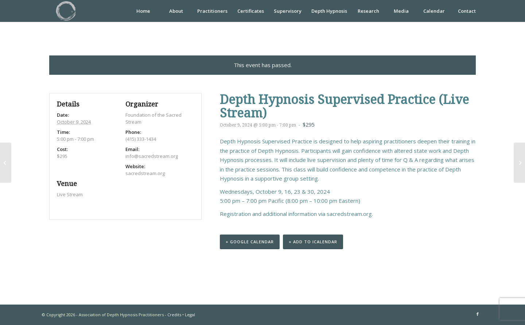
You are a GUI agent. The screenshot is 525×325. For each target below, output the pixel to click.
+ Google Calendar (250, 241)
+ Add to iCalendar (313, 241)
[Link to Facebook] (477, 314)
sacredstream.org (349, 213)
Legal (190, 314)
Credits (174, 314)
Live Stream (70, 194)
